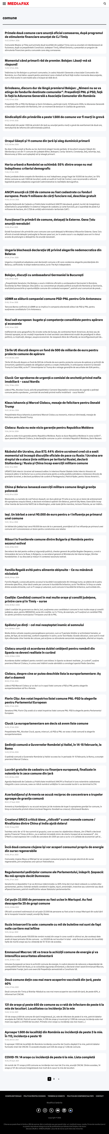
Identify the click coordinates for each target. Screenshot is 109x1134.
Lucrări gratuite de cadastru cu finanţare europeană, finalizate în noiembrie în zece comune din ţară (50, 771)
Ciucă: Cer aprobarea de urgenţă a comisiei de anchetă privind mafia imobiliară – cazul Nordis (53, 379)
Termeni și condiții (56, 1096)
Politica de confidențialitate (80, 1096)
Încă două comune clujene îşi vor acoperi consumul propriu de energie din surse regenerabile (54, 849)
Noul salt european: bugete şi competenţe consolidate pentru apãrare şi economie (54, 321)
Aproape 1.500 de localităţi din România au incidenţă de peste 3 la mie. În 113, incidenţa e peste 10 (54, 1034)
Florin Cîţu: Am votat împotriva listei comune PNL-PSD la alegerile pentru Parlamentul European (51, 700)
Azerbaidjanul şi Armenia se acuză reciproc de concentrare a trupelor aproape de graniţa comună (54, 796)
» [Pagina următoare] (58, 1079)
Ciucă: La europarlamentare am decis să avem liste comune (46, 723)
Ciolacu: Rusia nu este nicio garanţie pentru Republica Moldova (49, 427)
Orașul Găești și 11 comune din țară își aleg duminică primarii (47, 141)
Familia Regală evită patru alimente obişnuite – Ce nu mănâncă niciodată (49, 571)
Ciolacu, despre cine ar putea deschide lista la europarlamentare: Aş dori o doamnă (53, 675)
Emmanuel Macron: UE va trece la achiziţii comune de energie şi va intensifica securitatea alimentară (51, 954)
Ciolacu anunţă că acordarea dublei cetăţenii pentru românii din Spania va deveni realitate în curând (50, 650)
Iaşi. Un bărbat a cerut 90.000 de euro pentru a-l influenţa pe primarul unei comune (53, 516)
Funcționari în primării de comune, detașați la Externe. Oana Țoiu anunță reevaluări (50, 221)
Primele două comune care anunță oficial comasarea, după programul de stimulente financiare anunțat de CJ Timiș (54, 35)
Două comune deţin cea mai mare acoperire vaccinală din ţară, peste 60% (53, 981)
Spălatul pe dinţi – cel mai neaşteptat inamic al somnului (44, 625)
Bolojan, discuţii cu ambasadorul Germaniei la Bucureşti (44, 275)
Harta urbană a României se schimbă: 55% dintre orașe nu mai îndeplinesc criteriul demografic (48, 166)
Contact (100, 1096)
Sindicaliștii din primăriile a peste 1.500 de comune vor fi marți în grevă (54, 117)
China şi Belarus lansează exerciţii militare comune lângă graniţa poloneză (50, 489)
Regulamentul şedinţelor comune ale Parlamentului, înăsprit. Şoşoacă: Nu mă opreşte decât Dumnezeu (54, 874)
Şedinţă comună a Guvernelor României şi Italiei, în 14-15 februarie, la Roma (53, 746)
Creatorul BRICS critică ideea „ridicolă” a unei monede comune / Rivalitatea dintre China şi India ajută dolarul (50, 821)
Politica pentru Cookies (35, 1096)
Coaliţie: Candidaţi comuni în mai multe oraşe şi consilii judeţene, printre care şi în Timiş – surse (50, 599)
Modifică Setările (54, 1103)
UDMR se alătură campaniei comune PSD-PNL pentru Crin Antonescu (53, 299)
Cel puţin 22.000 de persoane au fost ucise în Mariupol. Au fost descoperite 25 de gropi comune (48, 901)
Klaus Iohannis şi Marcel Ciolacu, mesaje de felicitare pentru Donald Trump (52, 404)
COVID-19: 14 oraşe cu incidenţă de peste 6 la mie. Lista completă (50, 1057)
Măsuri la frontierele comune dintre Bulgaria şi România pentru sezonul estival (49, 541)
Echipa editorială (13, 1096)
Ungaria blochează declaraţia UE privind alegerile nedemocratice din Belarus (53, 252)
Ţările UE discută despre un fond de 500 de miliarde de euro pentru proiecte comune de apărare (51, 352)
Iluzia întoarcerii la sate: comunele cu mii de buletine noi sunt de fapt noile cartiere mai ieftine (53, 926)
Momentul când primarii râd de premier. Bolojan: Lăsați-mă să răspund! (48, 62)
